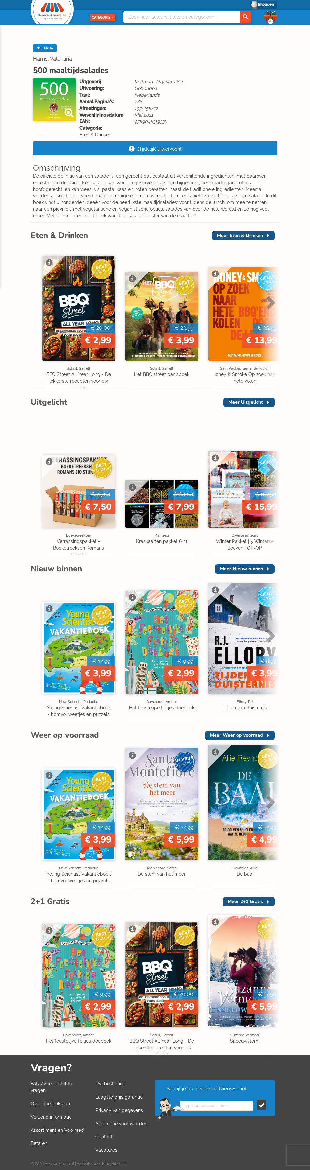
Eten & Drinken (95, 134)
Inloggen (266, 4)
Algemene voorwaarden (121, 1123)
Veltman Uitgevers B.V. (159, 81)
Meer (240, 235)
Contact (104, 1136)
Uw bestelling (110, 1083)
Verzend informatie (51, 1117)
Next (269, 302)
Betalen (39, 1143)
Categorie (103, 17)
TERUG (45, 48)
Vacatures (106, 1150)
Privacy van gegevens (119, 1110)
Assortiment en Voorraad (57, 1130)
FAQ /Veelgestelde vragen (51, 1087)
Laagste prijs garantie (119, 1097)
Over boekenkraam (51, 1103)
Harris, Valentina (52, 59)
